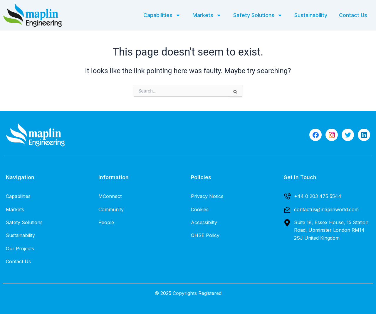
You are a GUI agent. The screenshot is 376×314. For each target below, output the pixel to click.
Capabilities (162, 15)
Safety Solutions (258, 15)
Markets (206, 15)
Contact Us (353, 15)
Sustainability (310, 15)
